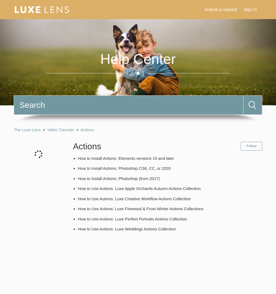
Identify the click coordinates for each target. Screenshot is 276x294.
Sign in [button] (250, 9)
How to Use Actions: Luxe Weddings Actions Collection (127, 229)
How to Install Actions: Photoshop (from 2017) (119, 178)
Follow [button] (251, 146)
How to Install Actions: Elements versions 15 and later (126, 158)
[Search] (128, 105)
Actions (87, 129)
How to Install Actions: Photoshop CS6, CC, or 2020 (124, 168)
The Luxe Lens (27, 129)
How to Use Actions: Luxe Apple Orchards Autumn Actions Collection (139, 188)
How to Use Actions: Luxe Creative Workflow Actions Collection (134, 198)
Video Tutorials (60, 129)
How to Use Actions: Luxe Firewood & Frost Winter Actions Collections (141, 208)
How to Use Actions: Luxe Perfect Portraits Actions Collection (132, 219)
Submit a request (221, 9)
